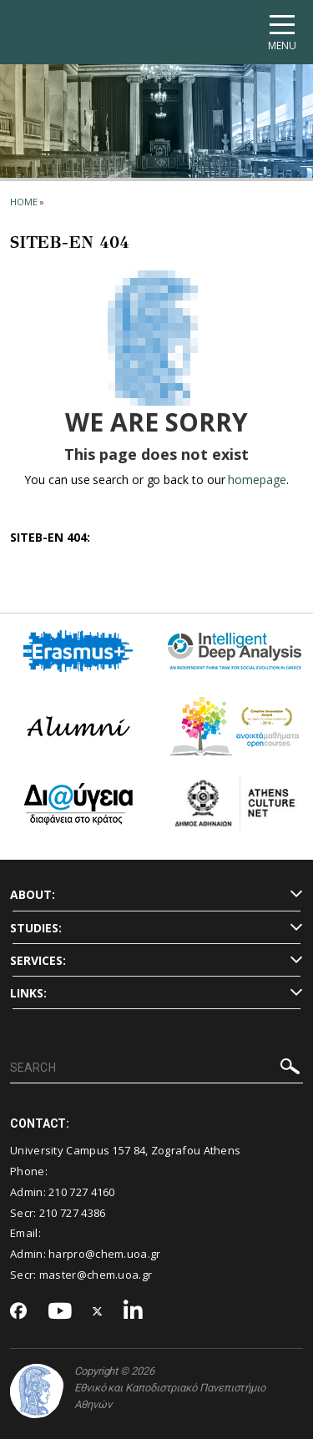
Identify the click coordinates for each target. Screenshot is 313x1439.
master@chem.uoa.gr (95, 1274)
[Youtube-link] (60, 1311)
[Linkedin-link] (134, 1311)
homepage (256, 479)
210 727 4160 (81, 1191)
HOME (24, 201)
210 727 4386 (72, 1212)
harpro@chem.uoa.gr (104, 1253)
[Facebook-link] (19, 1312)
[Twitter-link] (97, 1312)
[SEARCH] (156, 1068)
